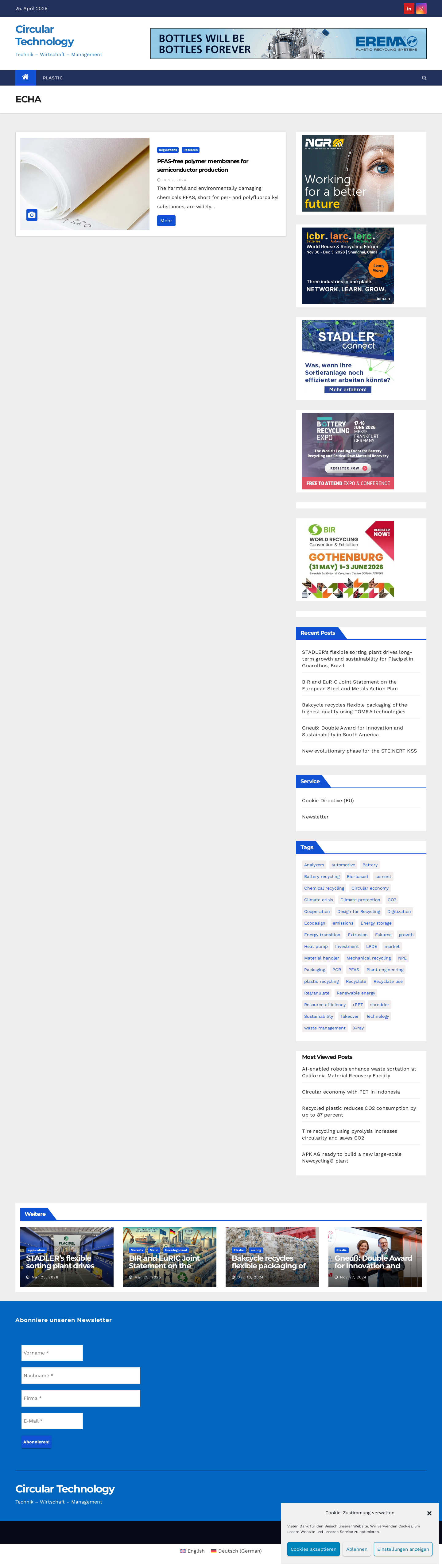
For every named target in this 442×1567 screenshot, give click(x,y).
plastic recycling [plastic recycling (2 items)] (321, 981)
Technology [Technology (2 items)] (377, 1016)
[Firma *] (80, 1398)
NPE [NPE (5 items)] (402, 958)
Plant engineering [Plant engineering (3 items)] (384, 969)
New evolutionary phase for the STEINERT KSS (359, 751)
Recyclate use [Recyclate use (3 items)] (388, 981)
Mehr (166, 221)
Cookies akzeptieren (313, 1549)
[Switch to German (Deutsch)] (236, 1551)
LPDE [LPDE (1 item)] (371, 946)
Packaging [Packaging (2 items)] (314, 969)
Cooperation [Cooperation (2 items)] (317, 911)
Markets (137, 1250)
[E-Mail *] (52, 1421)
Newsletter (315, 817)
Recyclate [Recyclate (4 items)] (356, 981)
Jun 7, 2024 (174, 180)
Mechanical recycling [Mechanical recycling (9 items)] (369, 958)
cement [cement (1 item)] (383, 876)
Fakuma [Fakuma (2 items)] (383, 934)
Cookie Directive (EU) (328, 800)
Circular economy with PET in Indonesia (351, 1092)
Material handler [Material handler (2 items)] (321, 958)
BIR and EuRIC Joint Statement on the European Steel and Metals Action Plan (164, 1269)
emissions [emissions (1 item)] (343, 923)
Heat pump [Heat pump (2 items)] (316, 946)
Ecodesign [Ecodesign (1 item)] (314, 923)
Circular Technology (44, 35)
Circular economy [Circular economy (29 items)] (370, 888)
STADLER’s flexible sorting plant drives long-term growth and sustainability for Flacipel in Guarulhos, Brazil (357, 659)
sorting (256, 1250)
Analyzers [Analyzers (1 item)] (314, 864)
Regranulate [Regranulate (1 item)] (316, 992)
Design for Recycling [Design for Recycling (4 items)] (358, 911)
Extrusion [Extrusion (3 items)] (358, 934)
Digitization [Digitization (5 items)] (399, 911)
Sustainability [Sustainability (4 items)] (318, 1016)
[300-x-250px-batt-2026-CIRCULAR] (348, 451)
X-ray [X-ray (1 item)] (358, 1027)
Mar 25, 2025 (147, 1277)
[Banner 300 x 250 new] (348, 559)
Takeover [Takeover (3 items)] (349, 1016)
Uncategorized (176, 1250)
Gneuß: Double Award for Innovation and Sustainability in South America (374, 1269)
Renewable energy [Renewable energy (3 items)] (356, 992)
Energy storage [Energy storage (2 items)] (376, 923)
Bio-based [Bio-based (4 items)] (357, 876)
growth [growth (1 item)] (406, 934)
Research (191, 149)
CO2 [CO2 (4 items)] (392, 899)
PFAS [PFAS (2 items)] (353, 969)
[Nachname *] (80, 1375)
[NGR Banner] (348, 173)
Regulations (168, 149)
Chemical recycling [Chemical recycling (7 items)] (324, 888)
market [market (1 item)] (392, 946)
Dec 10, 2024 (250, 1277)
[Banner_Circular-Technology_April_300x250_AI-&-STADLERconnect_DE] (348, 358)
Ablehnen (356, 1549)
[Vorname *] (52, 1353)
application (36, 1250)
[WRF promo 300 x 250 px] (348, 265)
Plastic (53, 78)
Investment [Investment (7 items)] (347, 946)
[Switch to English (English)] (192, 1551)
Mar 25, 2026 (45, 1277)
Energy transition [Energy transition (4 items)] (322, 934)
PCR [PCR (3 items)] (336, 969)
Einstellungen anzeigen (403, 1549)
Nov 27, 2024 (353, 1277)
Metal (154, 1250)
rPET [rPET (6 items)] (358, 1004)
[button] (429, 1513)
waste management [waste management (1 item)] (325, 1027)
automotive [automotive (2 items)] (343, 864)
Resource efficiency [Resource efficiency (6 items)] (325, 1004)
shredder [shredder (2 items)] (379, 1004)
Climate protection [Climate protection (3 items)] (360, 899)
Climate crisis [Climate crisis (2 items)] (318, 899)
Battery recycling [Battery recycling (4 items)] (321, 876)
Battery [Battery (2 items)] (370, 864)
